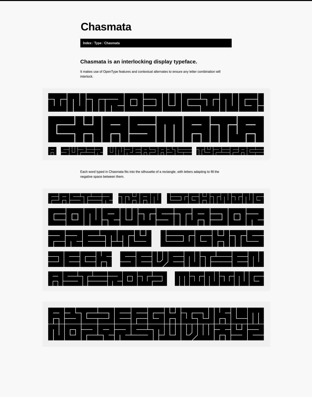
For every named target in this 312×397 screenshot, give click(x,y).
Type (97, 43)
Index (87, 43)
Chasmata (112, 43)
